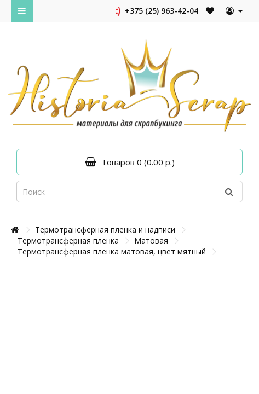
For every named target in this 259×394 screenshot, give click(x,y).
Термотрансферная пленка (68, 240)
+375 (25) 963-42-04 (155, 10)
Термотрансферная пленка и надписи (105, 229)
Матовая (151, 240)
